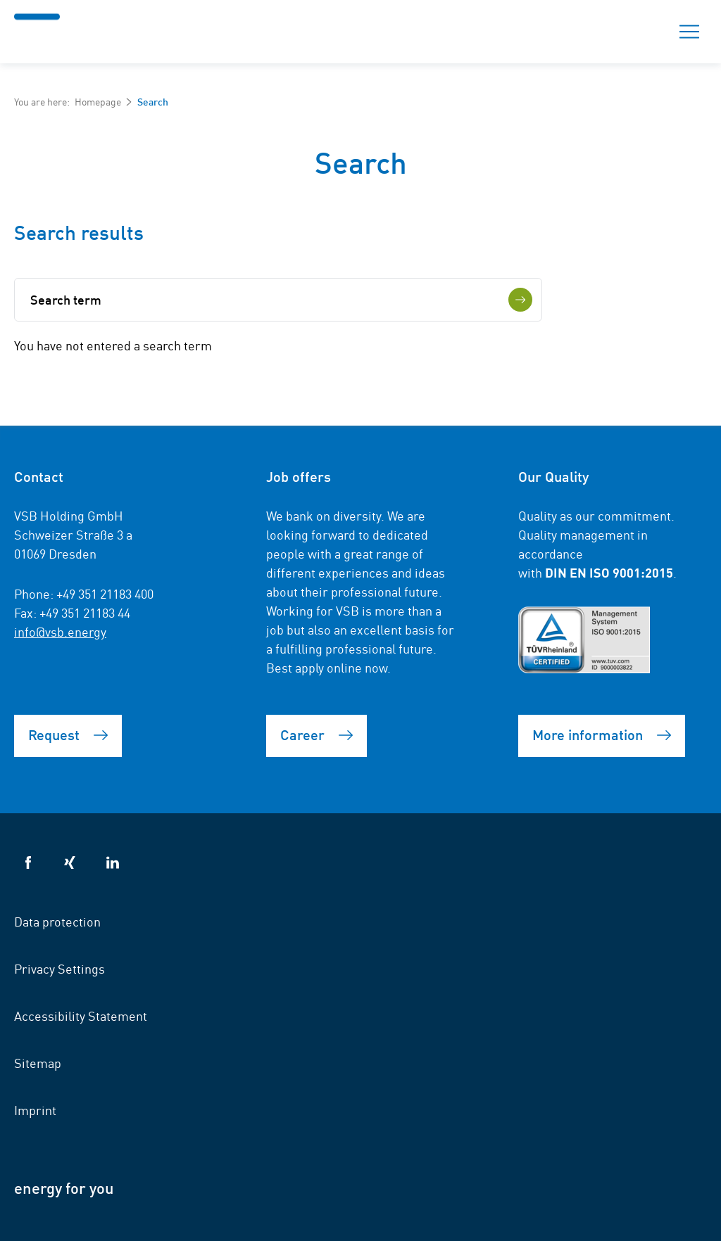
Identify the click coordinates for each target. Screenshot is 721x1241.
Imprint (35, 1109)
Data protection (57, 921)
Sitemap (37, 1062)
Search (640, 31)
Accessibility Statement (80, 1015)
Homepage (98, 101)
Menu (685, 31)
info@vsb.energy (60, 631)
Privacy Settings (59, 968)
